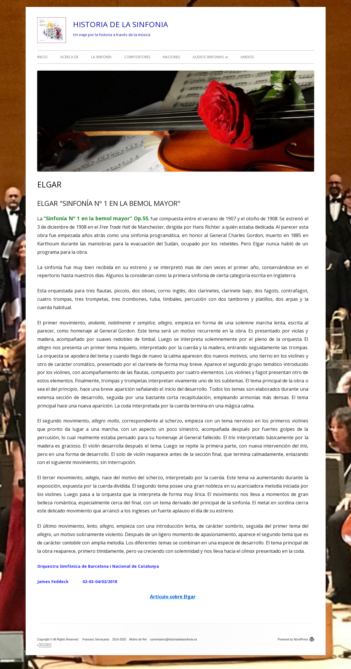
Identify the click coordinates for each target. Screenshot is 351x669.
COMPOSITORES (137, 57)
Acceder (45, 645)
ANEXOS (247, 57)
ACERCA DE (69, 57)
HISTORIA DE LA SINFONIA (120, 24)
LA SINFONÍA (101, 57)
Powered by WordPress (296, 639)
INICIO (42, 57)
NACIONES (171, 57)
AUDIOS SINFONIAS (208, 57)
